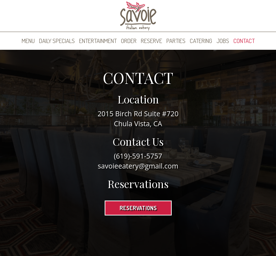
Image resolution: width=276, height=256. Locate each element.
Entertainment (98, 40)
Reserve (151, 40)
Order (129, 40)
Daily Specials (57, 40)
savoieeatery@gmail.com (138, 166)
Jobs (222, 40)
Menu (28, 40)
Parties (176, 40)
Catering (201, 40)
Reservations (138, 208)
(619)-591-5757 (138, 156)
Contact (244, 40)
